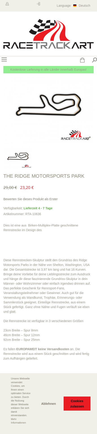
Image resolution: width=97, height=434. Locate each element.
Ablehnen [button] (48, 403)
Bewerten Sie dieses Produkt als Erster (30, 199)
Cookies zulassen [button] (77, 403)
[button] (6, 428)
